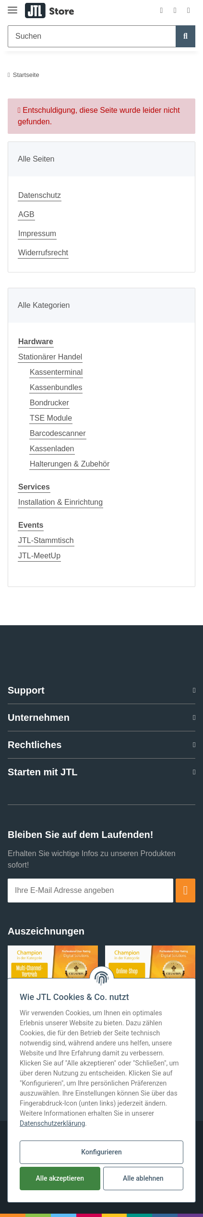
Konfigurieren (101, 1152)
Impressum (37, 233)
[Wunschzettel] (175, 10)
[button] (161, 10)
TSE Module (51, 418)
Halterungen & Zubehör (69, 464)
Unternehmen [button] (39, 717)
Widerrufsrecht (43, 253)
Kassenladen (52, 449)
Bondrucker (49, 403)
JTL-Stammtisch (46, 540)
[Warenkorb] (188, 10)
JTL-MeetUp (39, 556)
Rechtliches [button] (34, 744)
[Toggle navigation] (12, 6)
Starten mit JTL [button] (43, 772)
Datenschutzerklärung (52, 1123)
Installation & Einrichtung (60, 502)
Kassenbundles (56, 387)
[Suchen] (92, 36)
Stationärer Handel (50, 357)
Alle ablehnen (143, 1178)
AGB (26, 214)
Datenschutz (39, 195)
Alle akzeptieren (60, 1178)
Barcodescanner (58, 433)
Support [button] (26, 690)
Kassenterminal (56, 372)
